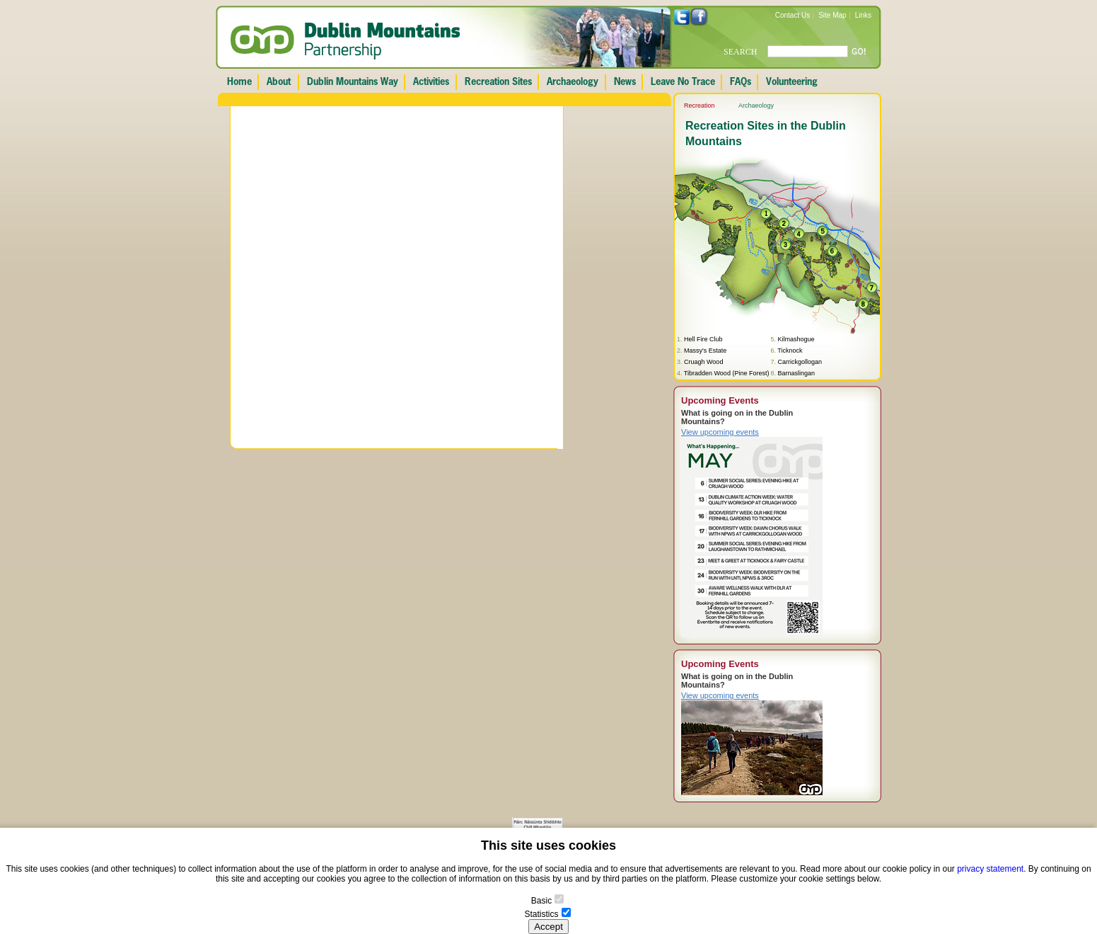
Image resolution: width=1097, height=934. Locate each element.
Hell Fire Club (703, 339)
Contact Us (792, 15)
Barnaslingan (796, 373)
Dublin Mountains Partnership (345, 41)
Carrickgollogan (799, 361)
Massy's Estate (705, 350)
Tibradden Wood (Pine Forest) (727, 373)
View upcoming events (720, 432)
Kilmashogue (795, 339)
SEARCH (740, 52)
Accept (548, 926)
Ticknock (789, 350)
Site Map (832, 15)
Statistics (541, 914)
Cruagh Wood (703, 361)
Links (863, 15)
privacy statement (990, 869)
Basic (541, 901)
